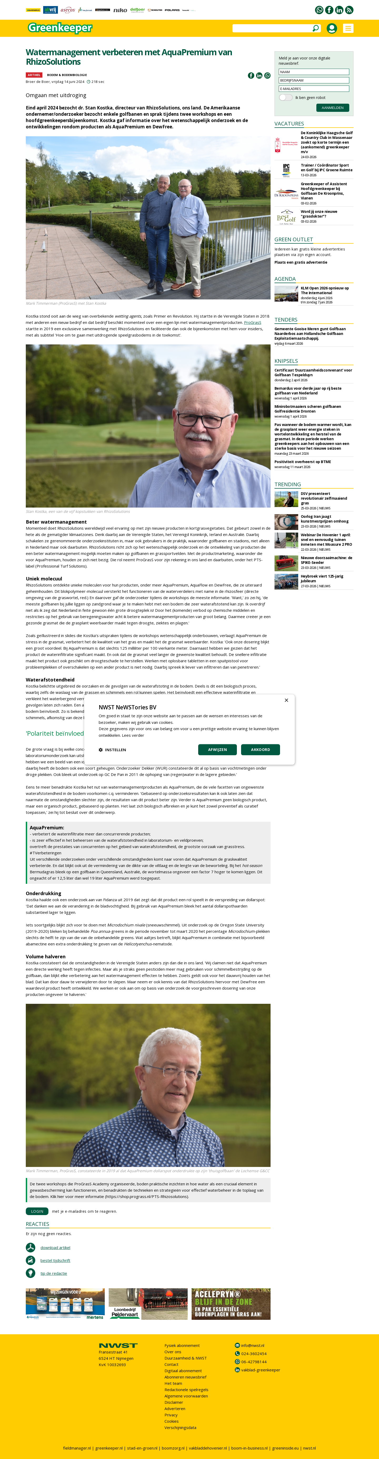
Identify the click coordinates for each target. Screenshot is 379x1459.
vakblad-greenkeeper (260, 1369)
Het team (173, 1383)
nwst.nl (309, 1448)
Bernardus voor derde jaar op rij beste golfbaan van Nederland (308, 390)
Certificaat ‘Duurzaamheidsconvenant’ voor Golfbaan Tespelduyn (313, 372)
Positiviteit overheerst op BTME (303, 461)
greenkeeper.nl (109, 1448)
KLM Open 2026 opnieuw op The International (325, 290)
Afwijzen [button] (217, 749)
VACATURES (289, 123)
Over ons (172, 1351)
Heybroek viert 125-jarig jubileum (322, 578)
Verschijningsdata (180, 1427)
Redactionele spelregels (186, 1389)
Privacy (171, 1414)
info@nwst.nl (252, 1345)
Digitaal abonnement (183, 1370)
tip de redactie (54, 1273)
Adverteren (174, 1408)
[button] (112, 749)
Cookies (171, 1421)
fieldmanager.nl (77, 1448)
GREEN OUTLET (294, 239)
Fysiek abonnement (182, 1345)
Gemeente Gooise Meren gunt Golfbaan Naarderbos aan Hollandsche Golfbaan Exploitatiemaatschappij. (310, 333)
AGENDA (285, 278)
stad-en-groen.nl (142, 1448)
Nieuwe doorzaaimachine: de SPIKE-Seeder (326, 560)
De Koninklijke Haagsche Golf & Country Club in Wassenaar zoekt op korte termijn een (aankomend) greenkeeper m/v (327, 142)
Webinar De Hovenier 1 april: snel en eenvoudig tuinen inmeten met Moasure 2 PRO (326, 539)
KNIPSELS (286, 360)
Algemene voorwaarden (186, 1395)
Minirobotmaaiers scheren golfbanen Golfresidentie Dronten (308, 409)
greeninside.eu (285, 1448)
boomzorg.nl (173, 1448)
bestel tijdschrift (55, 1260)
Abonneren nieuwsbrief (185, 1377)
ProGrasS (252, 322)
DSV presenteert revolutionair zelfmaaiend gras (324, 498)
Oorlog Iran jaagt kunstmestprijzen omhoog (325, 519)
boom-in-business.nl (249, 1448)
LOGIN (37, 1211)
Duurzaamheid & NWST (185, 1358)
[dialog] (189, 729)
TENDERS (286, 319)
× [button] (286, 701)
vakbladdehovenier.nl (208, 1448)
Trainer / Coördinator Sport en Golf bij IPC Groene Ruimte (327, 167)
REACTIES (37, 1223)
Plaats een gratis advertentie (301, 262)
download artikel (55, 1247)
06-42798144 (254, 1361)
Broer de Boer (38, 81)
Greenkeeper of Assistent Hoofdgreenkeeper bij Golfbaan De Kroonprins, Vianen (324, 190)
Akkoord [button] (260, 749)
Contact (171, 1364)
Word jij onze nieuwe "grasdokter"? (319, 214)
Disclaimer (173, 1402)
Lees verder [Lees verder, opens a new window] (133, 735)
